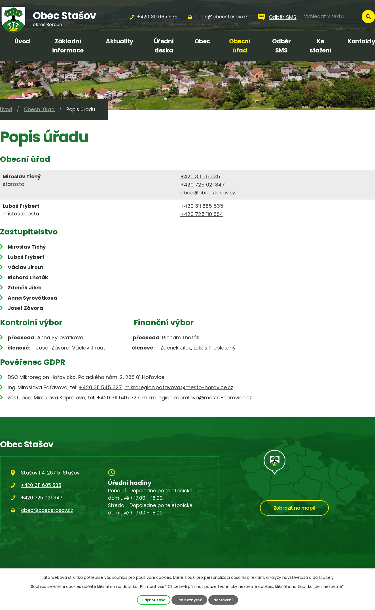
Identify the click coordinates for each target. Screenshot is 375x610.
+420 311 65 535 (200, 176)
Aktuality (119, 41)
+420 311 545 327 (100, 387)
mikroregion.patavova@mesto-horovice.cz (178, 387)
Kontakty (361, 41)
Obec (202, 41)
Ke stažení (320, 45)
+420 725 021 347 (202, 184)
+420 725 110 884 (201, 214)
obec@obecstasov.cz (207, 192)
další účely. (323, 577)
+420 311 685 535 (201, 205)
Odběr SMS (282, 17)
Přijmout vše (153, 599)
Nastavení (224, 599)
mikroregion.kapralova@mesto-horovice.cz (197, 397)
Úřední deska (164, 45)
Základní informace (68, 45)
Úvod (22, 41)
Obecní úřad (239, 45)
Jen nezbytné (189, 599)
